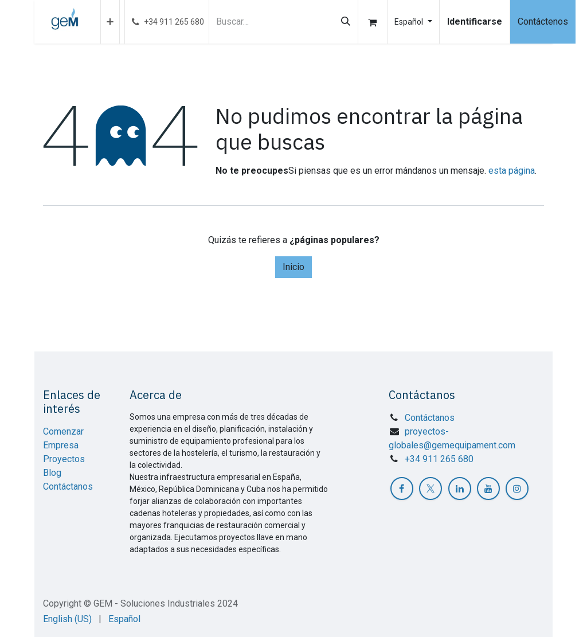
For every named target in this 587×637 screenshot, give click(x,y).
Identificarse (474, 21)
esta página (511, 170)
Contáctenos (543, 21)
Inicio (293, 266)
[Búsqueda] (346, 22)
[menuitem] (110, 22)
